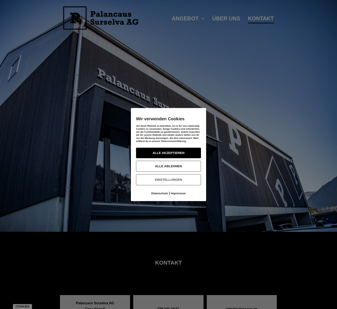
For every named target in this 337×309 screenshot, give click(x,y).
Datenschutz (159, 193)
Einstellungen (168, 179)
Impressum (178, 193)
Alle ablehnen (168, 166)
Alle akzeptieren (169, 153)
